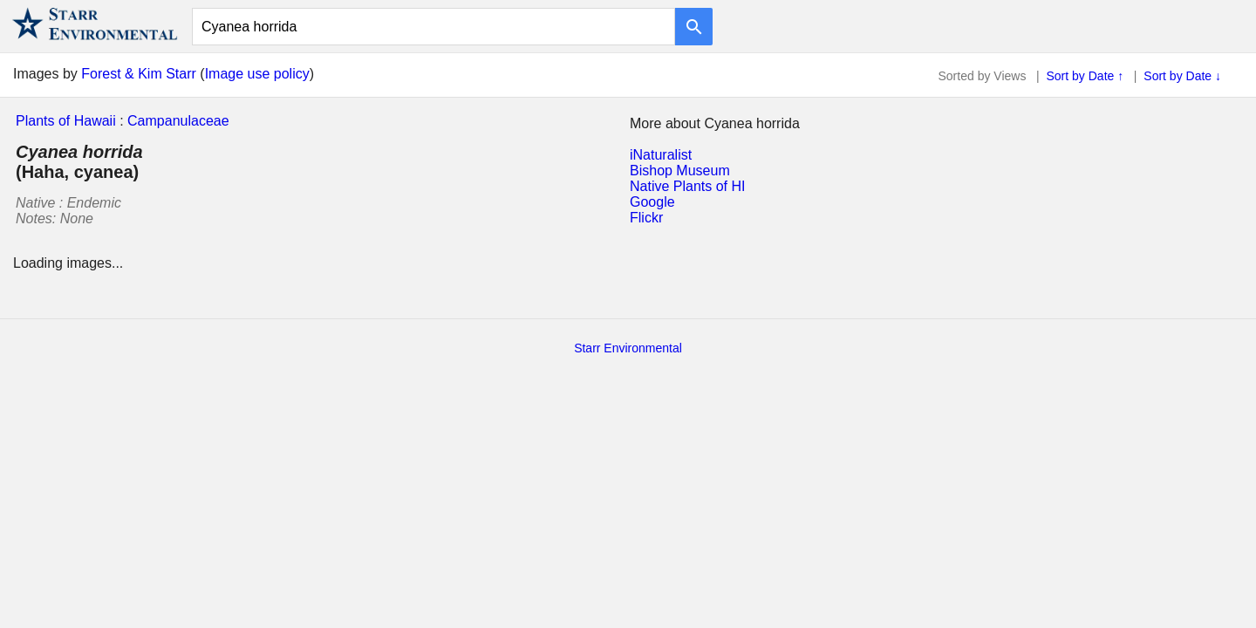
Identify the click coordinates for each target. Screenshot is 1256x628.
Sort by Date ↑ (1085, 76)
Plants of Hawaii (66, 120)
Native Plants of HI (688, 186)
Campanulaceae (178, 120)
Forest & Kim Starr (138, 73)
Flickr (646, 217)
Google (652, 202)
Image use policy (257, 73)
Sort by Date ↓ (1182, 76)
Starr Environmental (628, 348)
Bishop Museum (680, 170)
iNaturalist (661, 154)
